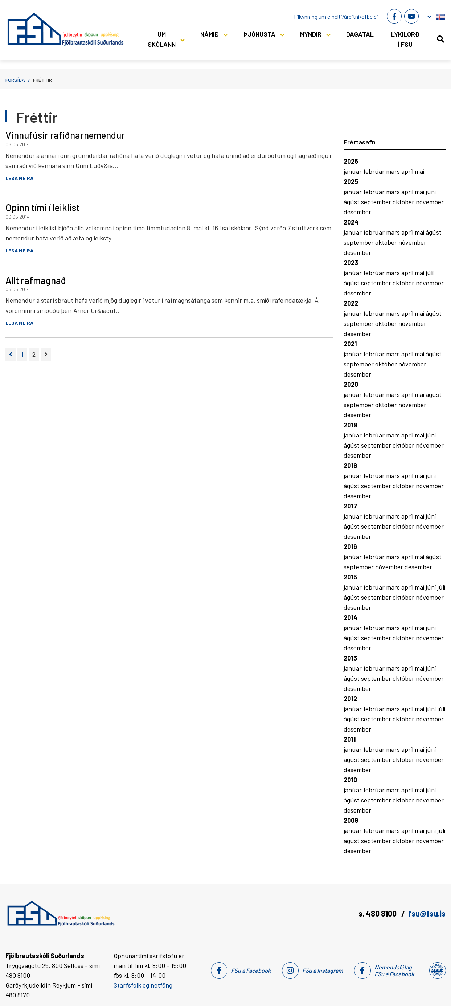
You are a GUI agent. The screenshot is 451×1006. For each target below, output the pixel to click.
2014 (350, 617)
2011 (350, 739)
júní (431, 192)
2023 (351, 263)
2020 (351, 384)
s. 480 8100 (378, 913)
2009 (351, 820)
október (404, 202)
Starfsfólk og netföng (143, 985)
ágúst (352, 202)
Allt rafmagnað (35, 280)
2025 (351, 181)
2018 (350, 465)
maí (419, 171)
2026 (351, 161)
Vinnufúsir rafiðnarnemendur (65, 135)
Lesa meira (19, 178)
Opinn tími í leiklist (42, 207)
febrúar (374, 171)
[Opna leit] (440, 38)
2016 (350, 546)
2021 (350, 344)
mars (393, 171)
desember (357, 212)
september (377, 202)
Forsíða (15, 80)
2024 (351, 222)
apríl (408, 171)
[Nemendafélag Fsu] (437, 970)
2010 (350, 780)
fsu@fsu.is (427, 913)
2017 (350, 506)
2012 (350, 699)
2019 (350, 425)
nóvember (430, 202)
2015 (350, 577)
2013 (350, 658)
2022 (351, 303)
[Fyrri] (10, 354)
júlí (430, 273)
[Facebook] (394, 16)
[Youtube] (411, 16)
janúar (353, 171)
